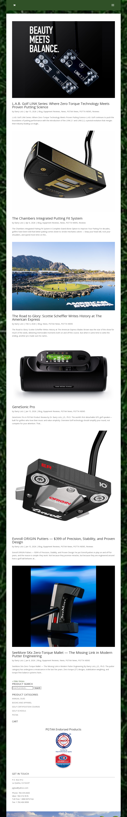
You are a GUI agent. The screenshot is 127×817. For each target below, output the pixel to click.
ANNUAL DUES (18, 698)
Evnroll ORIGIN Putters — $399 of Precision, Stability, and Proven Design (63, 540)
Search (37, 688)
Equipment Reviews (51, 111)
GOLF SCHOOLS (19, 711)
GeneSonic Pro (23, 406)
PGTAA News (72, 111)
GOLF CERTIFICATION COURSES (26, 706)
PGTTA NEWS (85, 111)
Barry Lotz (19, 111)
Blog (40, 111)
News (63, 111)
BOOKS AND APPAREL (22, 702)
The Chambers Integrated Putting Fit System (47, 218)
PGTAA (15, 715)
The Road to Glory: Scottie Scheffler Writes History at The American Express (57, 318)
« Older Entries (18, 681)
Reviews (95, 111)
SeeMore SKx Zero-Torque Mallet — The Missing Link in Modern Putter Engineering (62, 654)
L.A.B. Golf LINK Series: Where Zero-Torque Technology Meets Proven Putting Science (60, 105)
